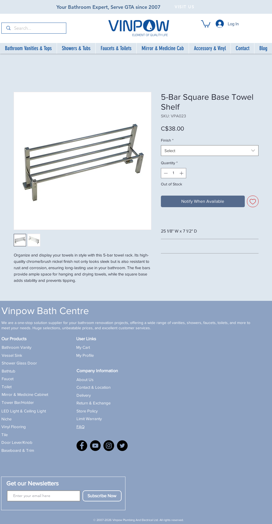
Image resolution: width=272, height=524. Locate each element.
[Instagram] (108, 445)
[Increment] (181, 173)
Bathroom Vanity (16, 347)
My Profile (85, 355)
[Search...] (34, 28)
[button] (205, 24)
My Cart (83, 347)
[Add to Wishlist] (253, 201)
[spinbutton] (173, 173)
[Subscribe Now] (102, 495)
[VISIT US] (185, 6)
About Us (85, 379)
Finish (167, 140)
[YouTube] (95, 445)
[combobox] (210, 150)
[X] (122, 445)
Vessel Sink (12, 355)
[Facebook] (81, 445)
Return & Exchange (93, 403)
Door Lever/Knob (16, 442)
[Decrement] (165, 173)
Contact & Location (93, 387)
